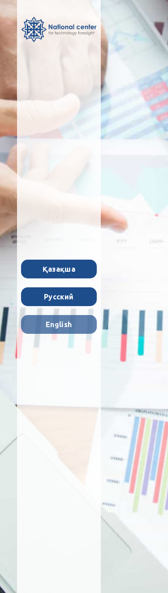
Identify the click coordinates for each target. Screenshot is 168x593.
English (59, 324)
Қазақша (59, 269)
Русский (58, 297)
